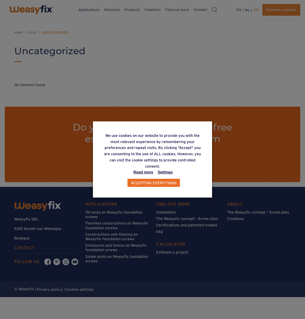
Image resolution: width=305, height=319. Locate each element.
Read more (143, 172)
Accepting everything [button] (154, 183)
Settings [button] (165, 172)
